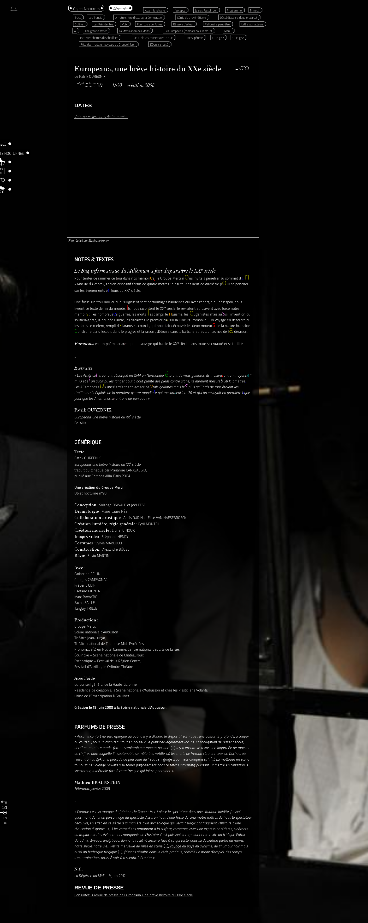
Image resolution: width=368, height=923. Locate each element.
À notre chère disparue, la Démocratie (138, 17)
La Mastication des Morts (134, 31)
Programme (234, 10)
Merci (227, 31)
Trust (78, 17)
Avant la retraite (155, 10)
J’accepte (179, 10)
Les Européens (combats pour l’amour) (188, 31)
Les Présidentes (103, 24)
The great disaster (96, 31)
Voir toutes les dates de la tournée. (101, 116)
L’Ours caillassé (159, 44)
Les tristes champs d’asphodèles (98, 38)
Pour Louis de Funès (149, 24)
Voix (124, 24)
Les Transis (95, 17)
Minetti (254, 10)
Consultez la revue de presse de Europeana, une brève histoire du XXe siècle (133, 894)
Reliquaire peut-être (217, 24)
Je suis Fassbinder (206, 10)
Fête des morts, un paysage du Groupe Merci (108, 44)
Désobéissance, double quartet (238, 17)
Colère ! (79, 24)
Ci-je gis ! (218, 38)
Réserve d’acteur (183, 24)
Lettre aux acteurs (252, 24)
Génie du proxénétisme (191, 17)
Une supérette (194, 38)
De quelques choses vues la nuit (153, 38)
